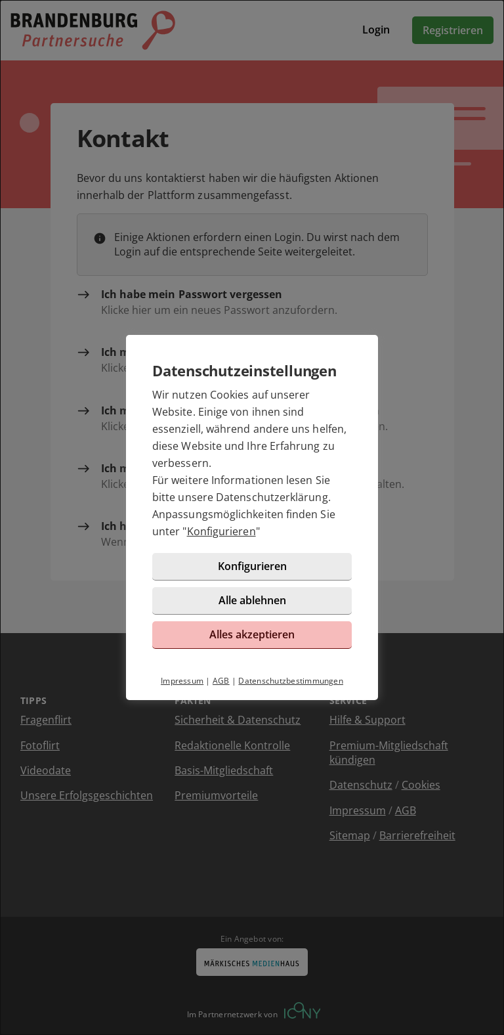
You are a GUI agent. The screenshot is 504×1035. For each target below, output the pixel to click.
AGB (221, 680)
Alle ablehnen (252, 600)
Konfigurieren (221, 531)
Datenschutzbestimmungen (290, 680)
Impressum (182, 680)
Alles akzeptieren (252, 634)
